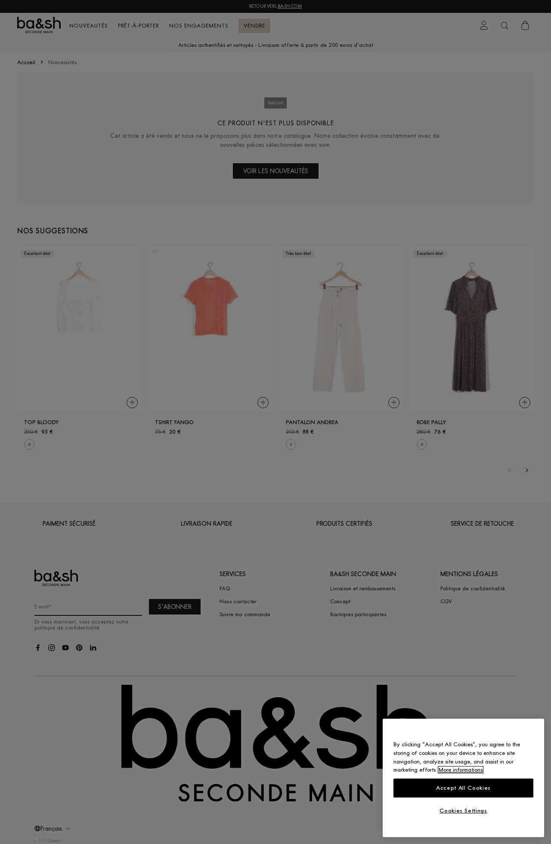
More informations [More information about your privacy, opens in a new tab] (461, 770)
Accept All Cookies (463, 788)
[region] (463, 778)
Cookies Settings (463, 810)
